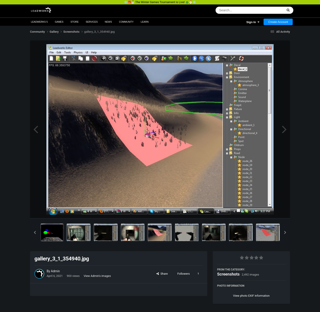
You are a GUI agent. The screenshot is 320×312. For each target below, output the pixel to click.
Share (162, 273)
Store (74, 21)
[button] (35, 232)
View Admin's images (97, 276)
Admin (55, 271)
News (108, 21)
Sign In (252, 22)
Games (59, 21)
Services (92, 21)
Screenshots (228, 274)
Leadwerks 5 (39, 21)
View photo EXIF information (251, 295)
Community (126, 21)
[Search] (238, 10)
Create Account (278, 22)
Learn (145, 21)
